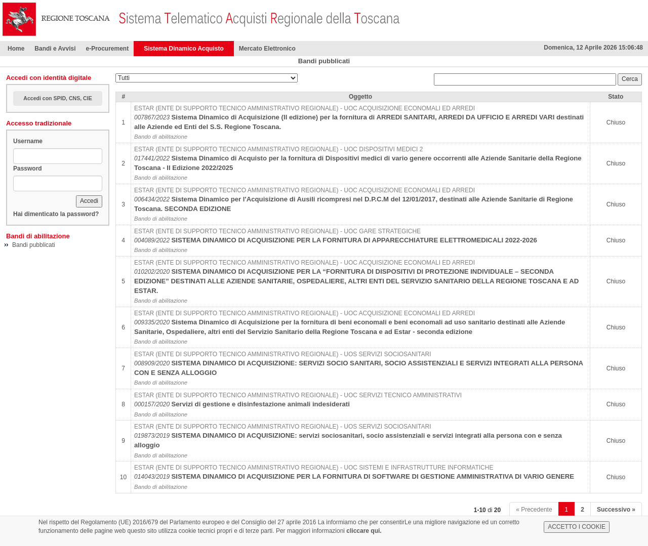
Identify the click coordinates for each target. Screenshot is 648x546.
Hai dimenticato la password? (56, 214)
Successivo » (616, 509)
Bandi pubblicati (33, 244)
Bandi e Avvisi (54, 48)
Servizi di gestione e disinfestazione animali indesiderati (260, 404)
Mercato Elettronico (267, 48)
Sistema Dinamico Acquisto (184, 48)
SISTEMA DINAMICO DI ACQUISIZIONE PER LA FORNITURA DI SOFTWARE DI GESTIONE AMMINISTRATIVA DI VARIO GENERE (372, 476)
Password (27, 168)
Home (16, 48)
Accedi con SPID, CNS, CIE (57, 98)
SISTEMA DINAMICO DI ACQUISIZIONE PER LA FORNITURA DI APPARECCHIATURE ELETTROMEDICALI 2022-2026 (354, 240)
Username (28, 141)
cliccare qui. (363, 530)
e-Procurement (107, 48)
